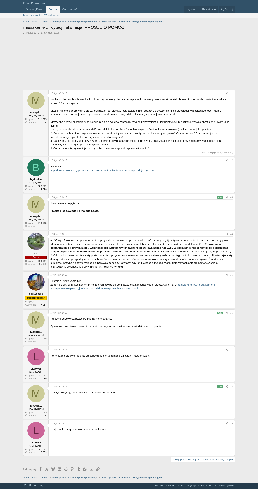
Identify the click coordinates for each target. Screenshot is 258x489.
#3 (231, 197)
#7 (231, 349)
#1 (231, 93)
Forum (53, 9)
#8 (231, 386)
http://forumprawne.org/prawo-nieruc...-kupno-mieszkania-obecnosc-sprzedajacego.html (102, 170)
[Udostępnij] (226, 93)
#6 (231, 313)
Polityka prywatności (196, 485)
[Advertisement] (129, 61)
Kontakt (159, 485)
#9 (231, 423)
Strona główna (34, 9)
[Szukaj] (227, 9)
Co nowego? (69, 9)
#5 (231, 275)
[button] (80, 9)
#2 (231, 160)
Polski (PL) (36, 485)
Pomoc (212, 485)
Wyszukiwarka (51, 15)
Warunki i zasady (174, 485)
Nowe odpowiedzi (32, 15)
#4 (231, 234)
